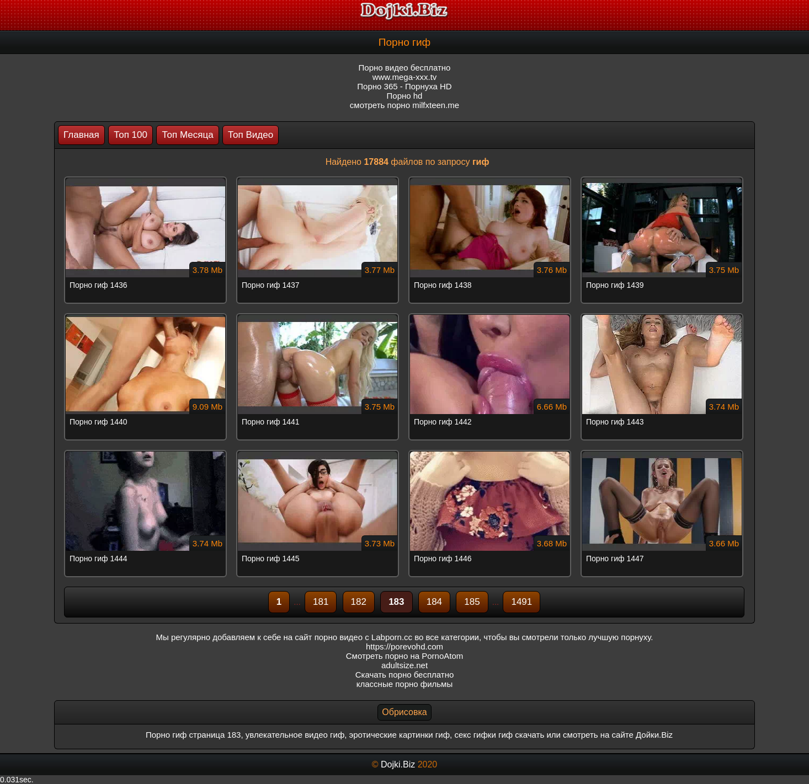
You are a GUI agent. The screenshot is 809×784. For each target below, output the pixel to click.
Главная (81, 135)
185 (472, 602)
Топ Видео (250, 135)
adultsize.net (404, 665)
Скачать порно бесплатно (404, 674)
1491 (521, 602)
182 (358, 602)
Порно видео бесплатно (405, 67)
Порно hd (405, 95)
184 (434, 602)
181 (320, 602)
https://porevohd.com (404, 646)
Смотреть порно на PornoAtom (405, 656)
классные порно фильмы (404, 684)
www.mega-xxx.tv (404, 77)
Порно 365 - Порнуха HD (404, 86)
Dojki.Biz (398, 764)
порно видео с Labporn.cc (363, 637)
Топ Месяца (187, 135)
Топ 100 (130, 135)
